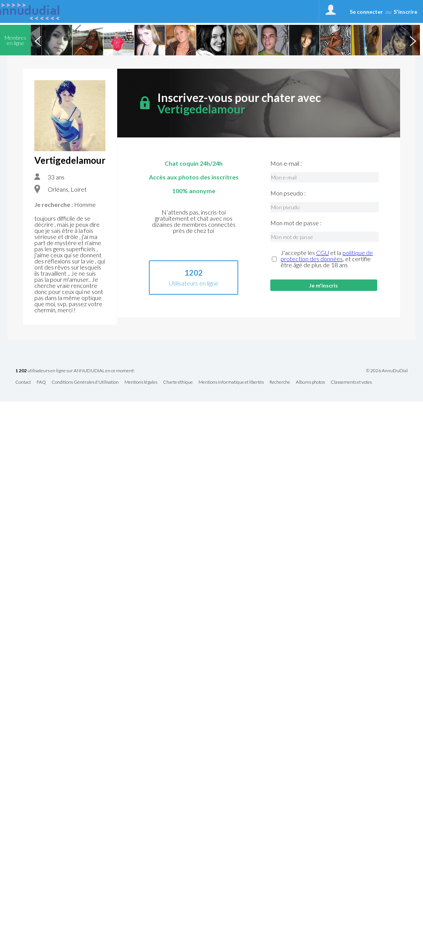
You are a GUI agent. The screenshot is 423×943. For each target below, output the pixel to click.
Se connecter (366, 11)
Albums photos (310, 382)
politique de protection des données (327, 255)
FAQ (41, 382)
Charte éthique (178, 382)
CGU (322, 252)
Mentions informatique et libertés (231, 382)
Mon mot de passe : (295, 223)
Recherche (280, 382)
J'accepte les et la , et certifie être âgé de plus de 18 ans (327, 259)
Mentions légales (140, 382)
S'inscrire (405, 11)
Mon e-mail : (286, 163)
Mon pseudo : (288, 193)
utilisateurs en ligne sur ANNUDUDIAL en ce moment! (74, 370)
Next (412, 40)
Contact (23, 382)
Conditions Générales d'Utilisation (85, 382)
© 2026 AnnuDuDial (387, 370)
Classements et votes (351, 382)
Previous (38, 40)
